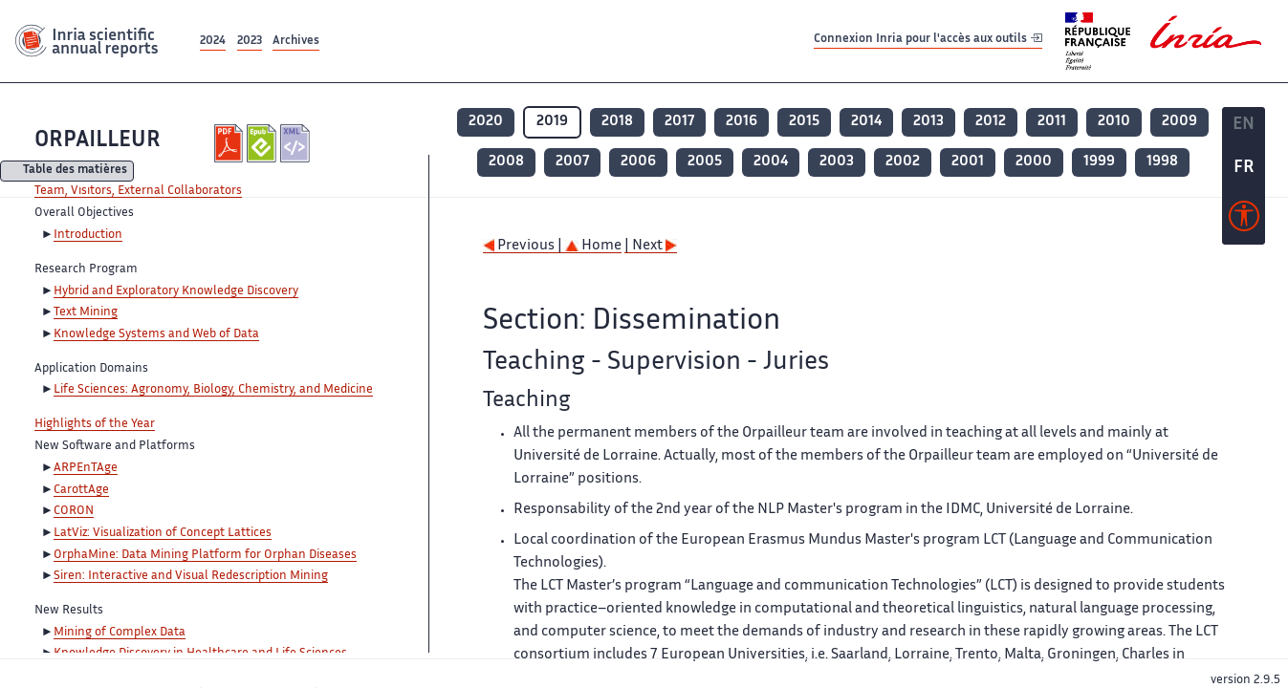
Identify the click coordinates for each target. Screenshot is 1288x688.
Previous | (524, 246)
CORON (74, 511)
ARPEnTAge (86, 468)
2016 (741, 122)
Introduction (88, 235)
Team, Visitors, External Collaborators (138, 191)
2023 (249, 41)
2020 (486, 122)
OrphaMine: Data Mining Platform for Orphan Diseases (205, 555)
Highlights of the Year (94, 424)
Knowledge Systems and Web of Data (156, 334)
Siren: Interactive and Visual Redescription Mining (191, 576)
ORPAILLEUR (97, 141)
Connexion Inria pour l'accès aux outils (928, 40)
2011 (1051, 122)
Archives (296, 41)
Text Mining (86, 312)
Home (593, 246)
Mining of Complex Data (120, 632)
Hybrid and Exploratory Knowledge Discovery (176, 291)
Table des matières (75, 171)
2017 (679, 122)
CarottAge (81, 490)
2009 (1179, 122)
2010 (1114, 122)
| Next (650, 246)
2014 (866, 122)
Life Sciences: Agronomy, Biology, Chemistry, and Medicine (213, 390)
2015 (804, 122)
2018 (617, 122)
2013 (928, 122)
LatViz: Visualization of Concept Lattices (163, 533)
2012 (990, 122)
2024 (213, 41)
